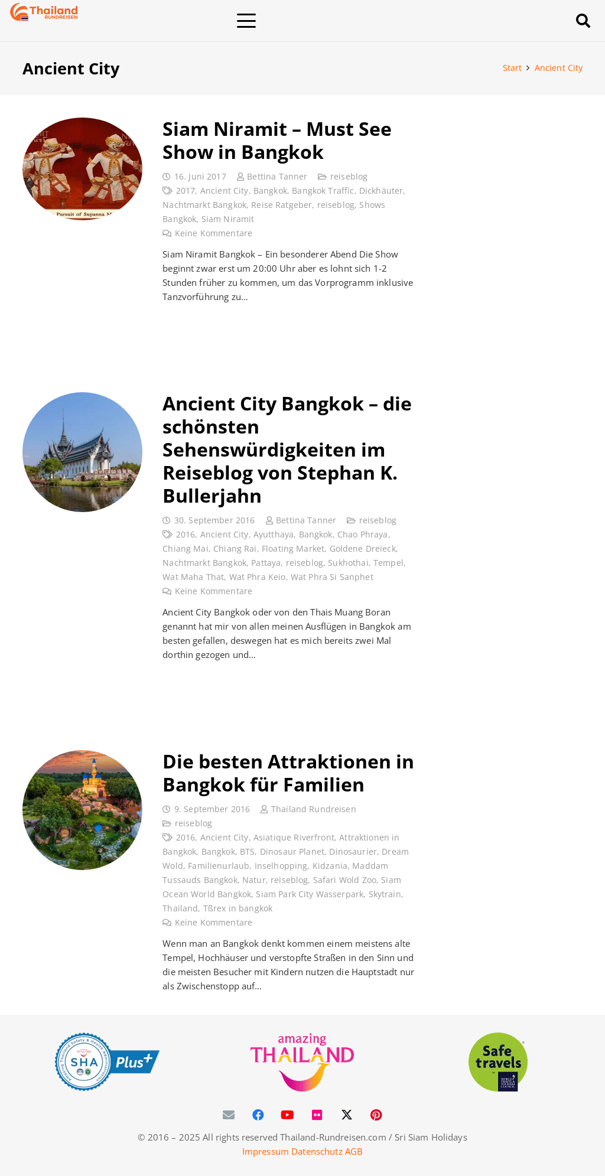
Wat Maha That (193, 577)
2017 (185, 190)
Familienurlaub (218, 866)
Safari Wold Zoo (344, 880)
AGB (354, 1151)
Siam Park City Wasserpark (309, 894)
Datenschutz (317, 1151)
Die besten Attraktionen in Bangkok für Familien (288, 772)
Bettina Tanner (277, 176)
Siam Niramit (227, 219)
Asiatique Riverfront (293, 837)
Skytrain (384, 894)
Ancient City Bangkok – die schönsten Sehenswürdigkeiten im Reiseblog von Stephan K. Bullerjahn (287, 448)
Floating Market (292, 548)
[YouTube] (287, 1115)
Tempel (388, 563)
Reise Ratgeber (281, 205)
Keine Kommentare (213, 233)
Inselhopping (280, 866)
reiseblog (348, 176)
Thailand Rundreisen (313, 809)
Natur (254, 880)
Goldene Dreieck (362, 548)
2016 (185, 534)
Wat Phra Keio (257, 577)
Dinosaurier (353, 851)
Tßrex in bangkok (237, 908)
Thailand (180, 908)
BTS (247, 851)
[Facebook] (258, 1115)
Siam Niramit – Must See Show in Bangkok (277, 140)
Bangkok (270, 190)
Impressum (265, 1151)
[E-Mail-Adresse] (228, 1115)
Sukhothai (348, 563)
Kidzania (329, 866)
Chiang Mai (185, 548)
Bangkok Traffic (323, 190)
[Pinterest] (376, 1115)
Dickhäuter (381, 190)
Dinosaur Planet (291, 851)
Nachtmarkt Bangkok (204, 205)
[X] (347, 1115)
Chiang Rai (235, 548)
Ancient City (224, 190)
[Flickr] (317, 1115)
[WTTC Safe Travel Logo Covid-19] (498, 1062)
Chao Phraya (362, 534)
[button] (322, 20)
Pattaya (266, 563)
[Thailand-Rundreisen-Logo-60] (44, 12)
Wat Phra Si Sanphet (331, 577)
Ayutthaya (273, 534)
